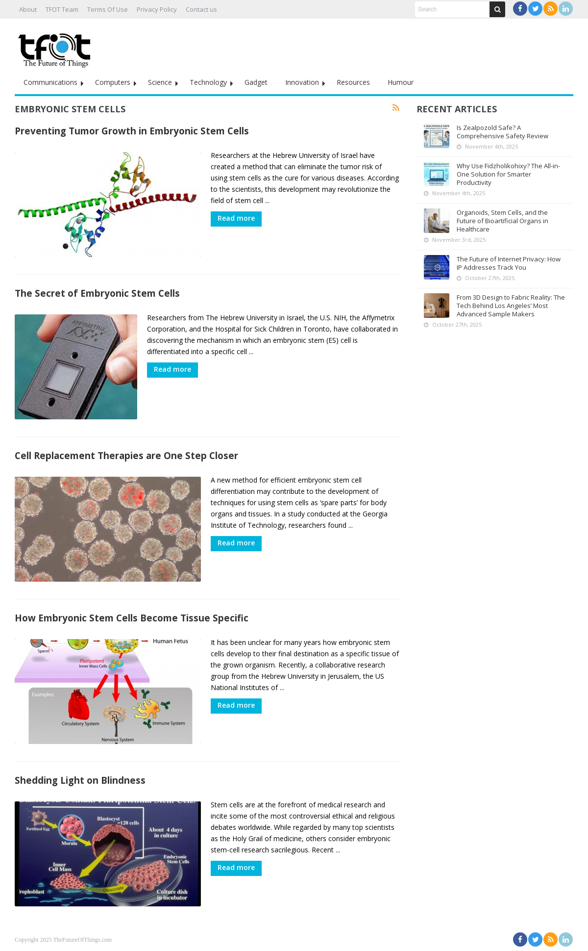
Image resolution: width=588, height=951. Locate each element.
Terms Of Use (107, 9)
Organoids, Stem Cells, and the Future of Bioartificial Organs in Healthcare (502, 220)
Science (160, 82)
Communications (50, 82)
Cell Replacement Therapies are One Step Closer (126, 455)
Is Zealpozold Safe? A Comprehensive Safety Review (502, 131)
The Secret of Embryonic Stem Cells (97, 293)
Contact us (201, 9)
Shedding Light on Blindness (80, 780)
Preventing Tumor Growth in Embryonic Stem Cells (132, 131)
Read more (236, 218)
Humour (401, 82)
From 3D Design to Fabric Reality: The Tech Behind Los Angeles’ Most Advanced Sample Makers (511, 305)
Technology (208, 82)
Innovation (302, 82)
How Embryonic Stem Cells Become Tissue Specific (131, 618)
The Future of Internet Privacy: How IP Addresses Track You (509, 263)
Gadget (256, 82)
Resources (353, 82)
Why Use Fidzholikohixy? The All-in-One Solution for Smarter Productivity (508, 174)
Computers (112, 82)
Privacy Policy (157, 9)
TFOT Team (62, 9)
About (28, 9)
